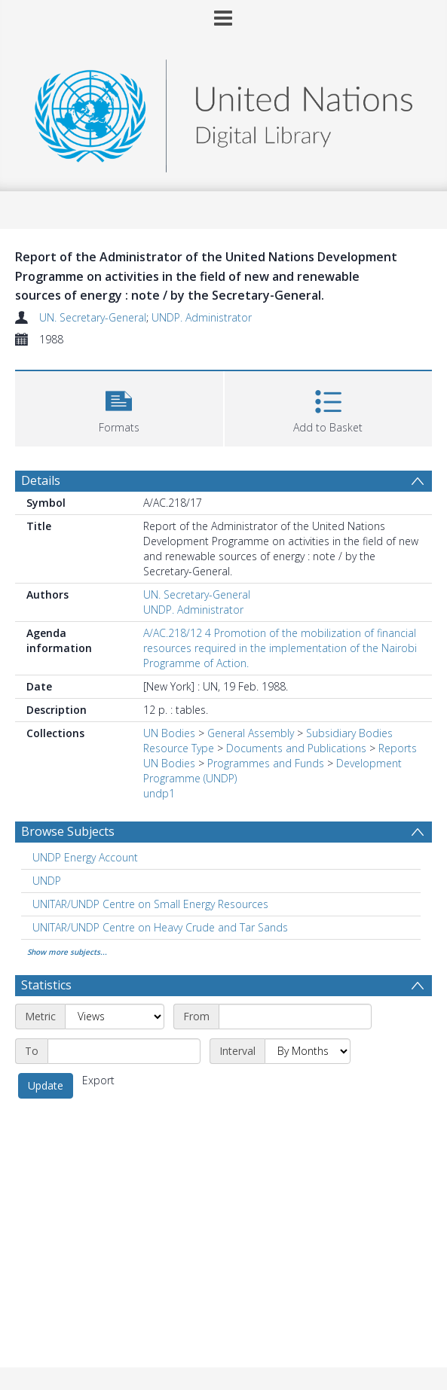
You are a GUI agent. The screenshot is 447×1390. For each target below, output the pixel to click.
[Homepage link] (223, 112)
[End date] (124, 1051)
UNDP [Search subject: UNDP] (46, 880)
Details (40, 480)
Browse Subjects (68, 831)
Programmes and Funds (265, 763)
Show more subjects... (67, 951)
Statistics (46, 985)
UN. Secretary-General (92, 317)
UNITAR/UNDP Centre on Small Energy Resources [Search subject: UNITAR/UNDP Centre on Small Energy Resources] (150, 904)
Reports (397, 748)
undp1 (159, 793)
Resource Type (178, 748)
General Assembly (250, 733)
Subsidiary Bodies (349, 733)
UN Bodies (169, 733)
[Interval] (308, 1051)
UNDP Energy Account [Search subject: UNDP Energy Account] (85, 857)
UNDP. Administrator (202, 317)
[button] (119, 407)
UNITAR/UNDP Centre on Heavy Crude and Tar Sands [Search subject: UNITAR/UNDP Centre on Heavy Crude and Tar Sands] (160, 927)
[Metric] (114, 1016)
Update (45, 1085)
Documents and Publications (296, 748)
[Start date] (295, 1016)
